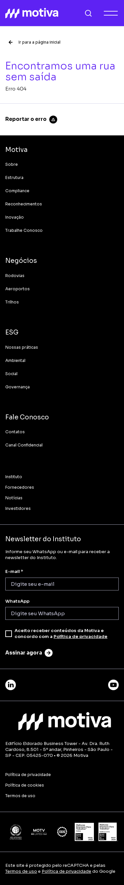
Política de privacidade (80, 636)
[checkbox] (8, 633)
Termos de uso (21, 871)
